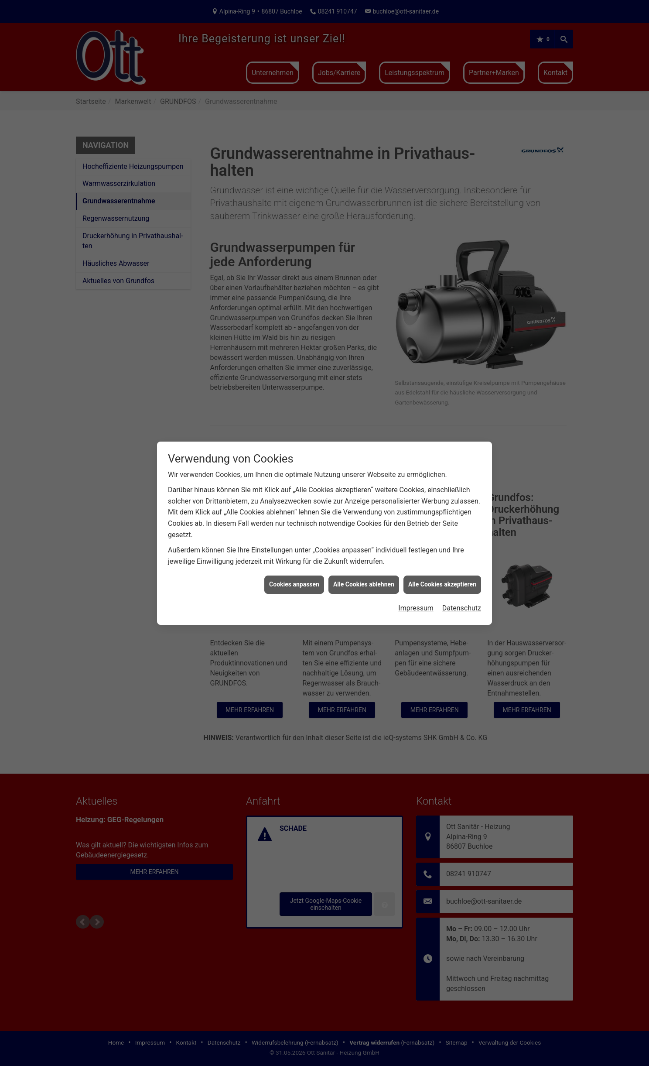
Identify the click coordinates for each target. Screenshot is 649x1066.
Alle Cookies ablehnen (363, 569)
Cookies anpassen (294, 569)
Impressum (416, 593)
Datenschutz (461, 593)
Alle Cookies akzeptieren (442, 569)
